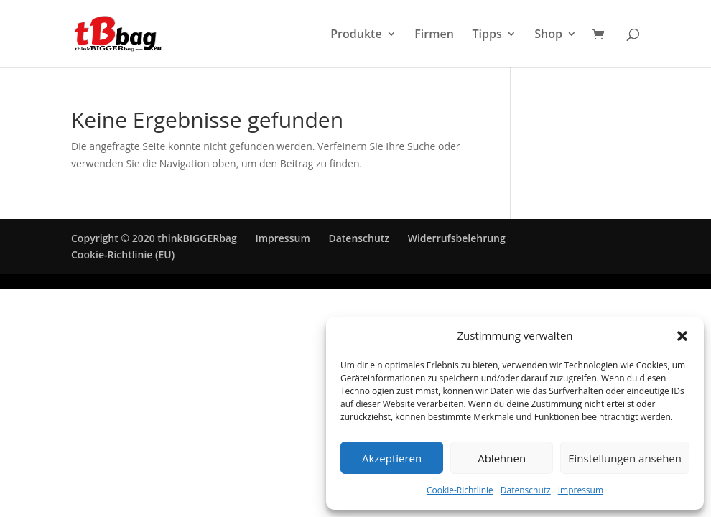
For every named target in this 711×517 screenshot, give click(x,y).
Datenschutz (526, 490)
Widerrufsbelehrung (457, 238)
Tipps (486, 35)
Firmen (434, 35)
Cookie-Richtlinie (460, 490)
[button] (682, 336)
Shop (548, 35)
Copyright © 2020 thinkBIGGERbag (154, 238)
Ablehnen (502, 458)
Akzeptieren (392, 458)
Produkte (355, 35)
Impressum (580, 490)
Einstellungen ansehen (625, 458)
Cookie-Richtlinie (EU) (123, 254)
